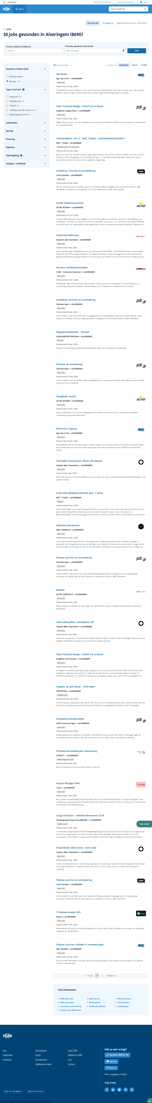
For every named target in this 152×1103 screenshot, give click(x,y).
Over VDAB (72, 1050)
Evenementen (41, 1050)
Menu (21, 9)
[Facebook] (107, 1089)
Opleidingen (8, 1055)
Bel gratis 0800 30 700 (119, 1055)
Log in (145, 2)
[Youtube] (119, 1089)
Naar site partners (125, 2)
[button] (144, 824)
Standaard (123, 65)
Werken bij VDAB (75, 1055)
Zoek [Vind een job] (137, 50)
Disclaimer (4, 1101)
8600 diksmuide (66, 998)
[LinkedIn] (113, 1089)
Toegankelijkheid (16, 1101)
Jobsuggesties (107, 23)
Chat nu (112, 1068)
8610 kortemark (124, 998)
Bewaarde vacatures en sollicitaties (132, 23)
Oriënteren (7, 1059)
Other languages (45, 1101)
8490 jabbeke (94, 1002)
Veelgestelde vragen (43, 1064)
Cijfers (38, 1055)
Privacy (27, 1101)
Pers (70, 1059)
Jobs (7, 29)
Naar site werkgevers (102, 2)
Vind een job (92, 23)
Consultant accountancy (70, 1006)
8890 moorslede (67, 1002)
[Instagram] (125, 1089)
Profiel (144, 65)
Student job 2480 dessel (70, 1010)
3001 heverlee (123, 1002)
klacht (124, 1074)
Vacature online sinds (26, 69)
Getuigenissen (41, 1059)
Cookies (34, 1101)
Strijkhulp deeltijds (97, 1006)
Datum (135, 65)
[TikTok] (132, 1089)
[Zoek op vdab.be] (128, 9)
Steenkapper (123, 1006)
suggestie (115, 1074)
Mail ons (113, 1061)
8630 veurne (94, 998)
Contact (71, 1064)
